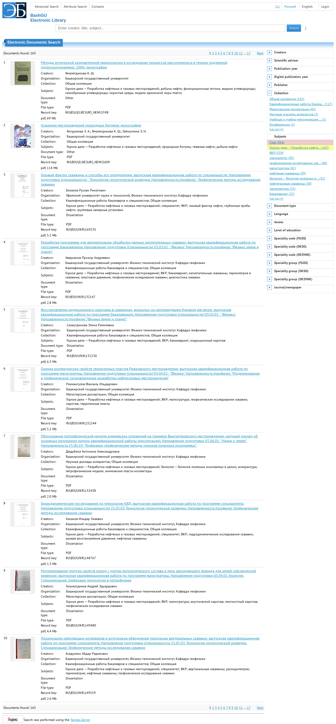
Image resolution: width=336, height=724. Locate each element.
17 (248, 53)
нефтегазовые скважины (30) (291, 183)
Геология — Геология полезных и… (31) (297, 178)
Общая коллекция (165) (287, 99)
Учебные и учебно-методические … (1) (298, 119)
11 (241, 53)
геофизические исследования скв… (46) (298, 163)
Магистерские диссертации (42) (293, 109)
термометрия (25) (282, 189)
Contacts (98, 6)
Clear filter (277, 142)
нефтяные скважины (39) (288, 173)
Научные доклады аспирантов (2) (294, 114)
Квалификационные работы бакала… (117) (301, 104)
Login (325, 6)
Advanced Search (47, 6)
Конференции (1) (282, 124)
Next (260, 53)
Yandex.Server (80, 720)
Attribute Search (75, 6)
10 (236, 53)
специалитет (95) (282, 158)
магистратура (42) (283, 168)
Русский (290, 6)
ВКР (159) (277, 153)
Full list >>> (277, 129)
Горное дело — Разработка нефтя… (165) (299, 147)
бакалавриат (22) (282, 194)
